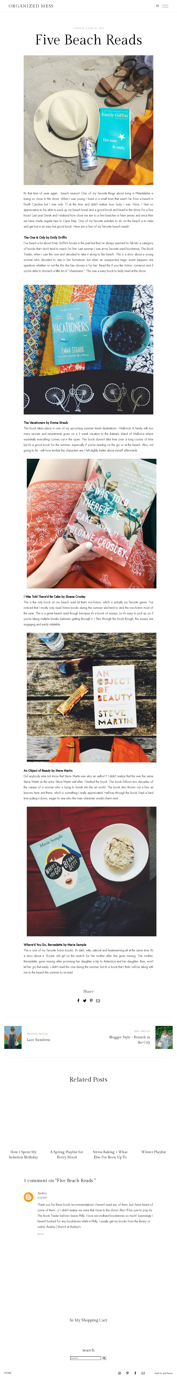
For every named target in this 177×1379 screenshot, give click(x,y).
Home (8, 1373)
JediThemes (168, 1373)
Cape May (69, 221)
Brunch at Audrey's (69, 1227)
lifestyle (78, 28)
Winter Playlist (153, 1152)
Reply (41, 1234)
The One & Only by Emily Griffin (45, 237)
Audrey (42, 1193)
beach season (70, 193)
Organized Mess (31, 6)
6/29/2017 (42, 1197)
